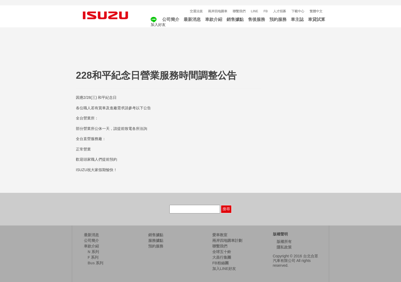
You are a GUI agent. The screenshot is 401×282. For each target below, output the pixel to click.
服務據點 (155, 240)
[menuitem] (316, 11)
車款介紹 (213, 19)
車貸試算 (316, 19)
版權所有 (284, 241)
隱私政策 (284, 247)
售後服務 (256, 19)
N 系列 (93, 252)
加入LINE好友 (224, 268)
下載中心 (297, 11)
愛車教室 (219, 235)
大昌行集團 (221, 257)
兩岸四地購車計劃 (227, 240)
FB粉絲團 (220, 263)
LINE (254, 11)
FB (265, 11)
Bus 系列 (95, 263)
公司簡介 (170, 19)
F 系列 (93, 257)
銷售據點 (235, 19)
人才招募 (279, 11)
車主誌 (297, 19)
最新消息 (192, 19)
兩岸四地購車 (217, 11)
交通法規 (196, 11)
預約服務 (278, 19)
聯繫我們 (239, 11)
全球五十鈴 (221, 252)
